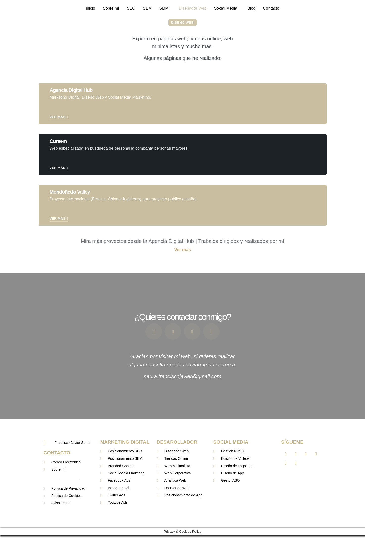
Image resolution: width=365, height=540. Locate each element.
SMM (163, 8)
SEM (147, 8)
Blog (251, 8)
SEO (131, 8)
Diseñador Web (193, 8)
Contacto (271, 8)
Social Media (225, 8)
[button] (165, 8)
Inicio (90, 8)
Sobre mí (111, 8)
